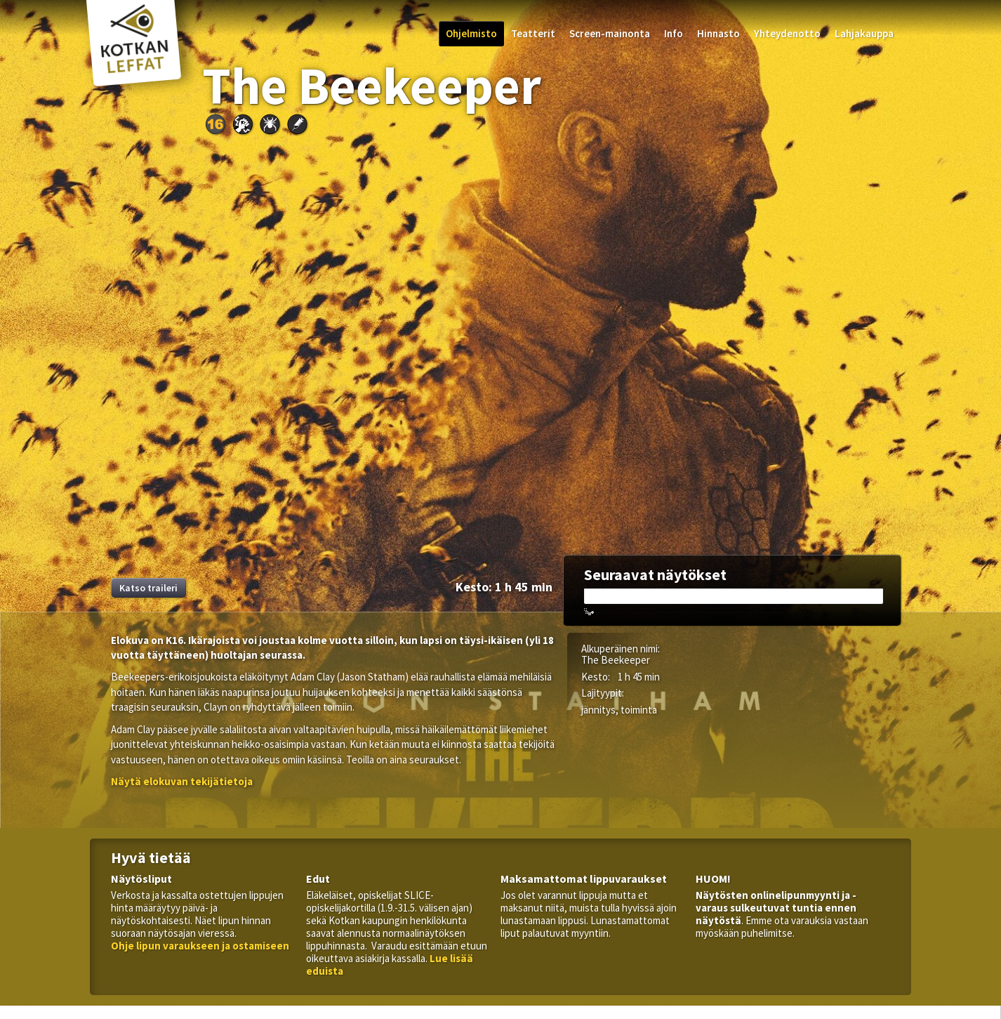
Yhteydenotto (787, 33)
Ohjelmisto (471, 33)
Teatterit (533, 33)
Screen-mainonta (609, 33)
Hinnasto (718, 33)
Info (673, 33)
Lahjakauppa (864, 33)
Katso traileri (148, 587)
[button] (182, 781)
